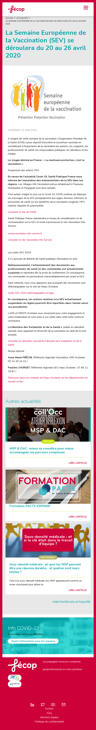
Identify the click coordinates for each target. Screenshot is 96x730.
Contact (49, 708)
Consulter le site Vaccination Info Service (30, 240)
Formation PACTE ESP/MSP (29, 506)
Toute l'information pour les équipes (33, 641)
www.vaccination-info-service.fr (25, 233)
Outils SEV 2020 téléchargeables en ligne (31, 293)
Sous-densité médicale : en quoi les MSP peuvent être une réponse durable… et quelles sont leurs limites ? (45, 568)
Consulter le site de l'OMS (22, 212)
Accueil (9, 18)
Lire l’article (78, 463)
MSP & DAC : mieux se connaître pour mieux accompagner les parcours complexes (41, 450)
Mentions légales (49, 717)
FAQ (49, 713)
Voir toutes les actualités (71, 602)
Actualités (22, 18)
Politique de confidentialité (49, 721)
